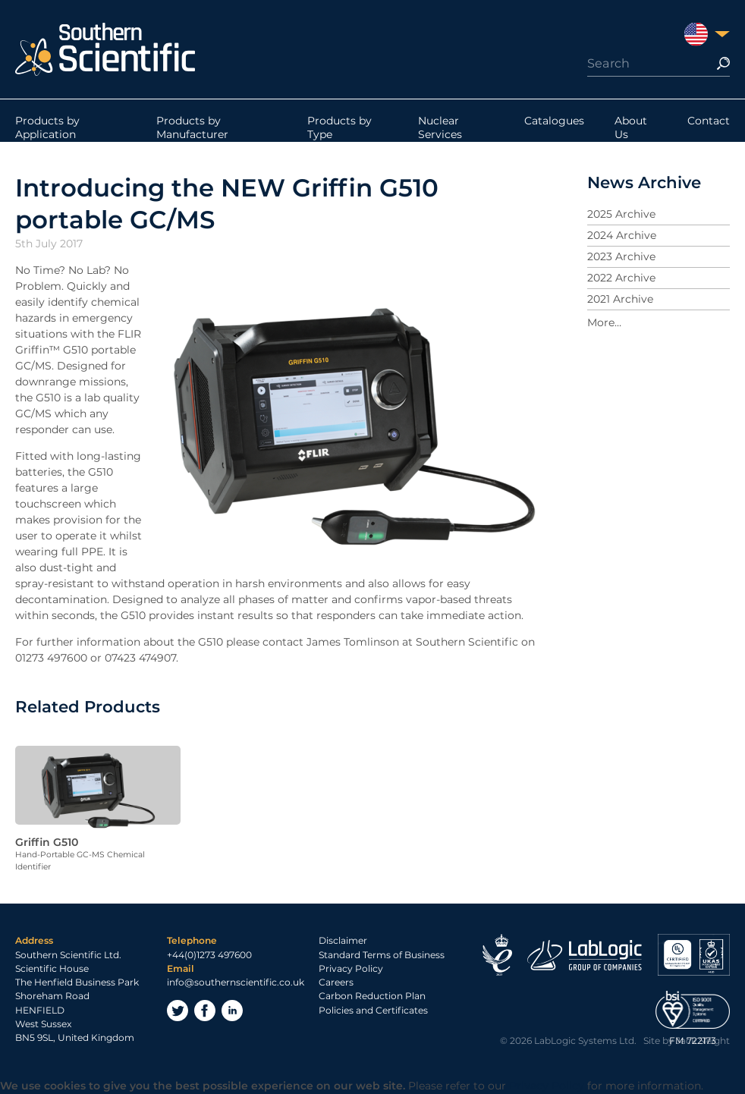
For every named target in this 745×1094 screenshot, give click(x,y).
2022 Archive (621, 278)
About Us (631, 127)
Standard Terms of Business (382, 954)
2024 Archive (621, 235)
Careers (336, 982)
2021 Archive (620, 299)
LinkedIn (232, 1010)
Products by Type (339, 127)
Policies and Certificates (373, 1010)
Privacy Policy (351, 968)
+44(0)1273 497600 (209, 954)
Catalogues (554, 120)
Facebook (204, 1010)
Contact (708, 120)
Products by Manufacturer (192, 127)
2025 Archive (621, 214)
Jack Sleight (703, 1040)
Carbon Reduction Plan (372, 995)
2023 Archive (621, 256)
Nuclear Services (440, 127)
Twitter (177, 1010)
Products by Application (47, 127)
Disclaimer (343, 940)
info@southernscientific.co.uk (235, 982)
